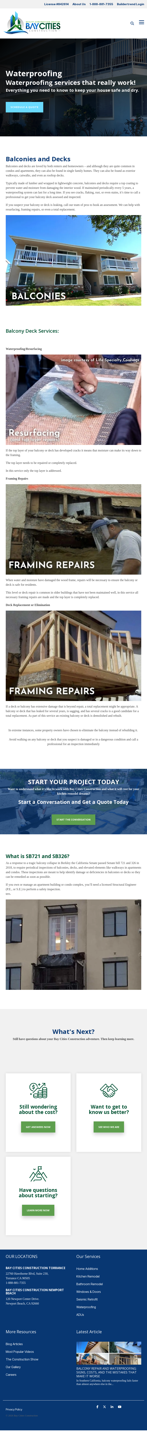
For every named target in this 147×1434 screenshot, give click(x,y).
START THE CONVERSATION (73, 819)
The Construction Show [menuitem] (22, 1359)
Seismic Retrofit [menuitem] (87, 1299)
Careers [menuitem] (11, 1375)
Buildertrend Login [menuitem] (130, 4)
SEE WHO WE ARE (108, 1127)
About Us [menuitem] (79, 4)
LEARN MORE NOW (38, 1210)
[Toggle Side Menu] (141, 22)
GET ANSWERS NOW (38, 1127)
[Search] (132, 23)
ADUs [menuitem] (80, 1315)
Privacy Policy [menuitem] (14, 1409)
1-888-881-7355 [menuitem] (101, 4)
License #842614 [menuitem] (56, 4)
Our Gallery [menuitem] (13, 1367)
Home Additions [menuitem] (87, 1269)
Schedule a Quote (24, 107)
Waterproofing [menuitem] (86, 1307)
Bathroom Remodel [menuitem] (89, 1284)
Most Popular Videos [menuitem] (20, 1352)
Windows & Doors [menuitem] (88, 1292)
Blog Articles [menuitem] (14, 1344)
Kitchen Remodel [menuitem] (88, 1276)
